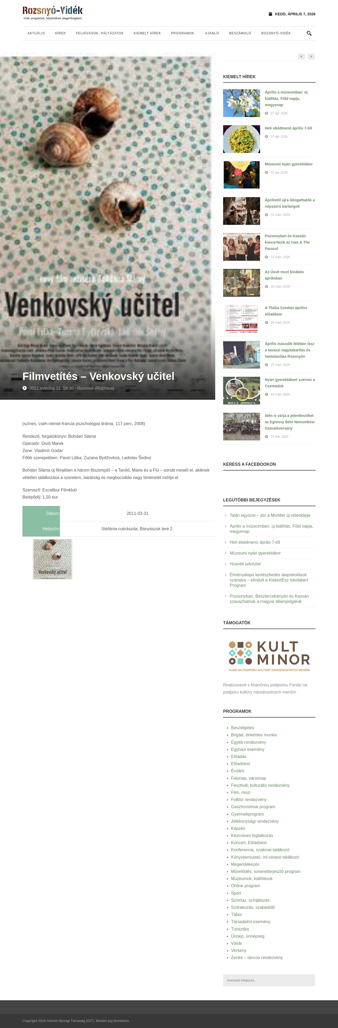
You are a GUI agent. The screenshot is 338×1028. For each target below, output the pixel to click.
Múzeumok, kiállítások (252, 878)
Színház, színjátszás (250, 900)
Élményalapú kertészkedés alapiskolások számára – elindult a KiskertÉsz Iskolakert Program (269, 580)
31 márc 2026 (280, 215)
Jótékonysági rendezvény (255, 821)
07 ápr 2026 (279, 113)
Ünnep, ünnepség (247, 936)
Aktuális (36, 33)
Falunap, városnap (248, 778)
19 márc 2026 (280, 394)
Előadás (238, 756)
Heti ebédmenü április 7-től (288, 128)
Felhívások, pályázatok (100, 33)
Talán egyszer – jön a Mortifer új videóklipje (270, 515)
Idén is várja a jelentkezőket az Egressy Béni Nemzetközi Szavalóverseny (289, 421)
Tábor (236, 914)
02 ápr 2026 (279, 172)
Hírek (60, 33)
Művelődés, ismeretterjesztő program (266, 871)
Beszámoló (240, 33)
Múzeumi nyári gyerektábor (289, 164)
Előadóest (240, 763)
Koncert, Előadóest (249, 842)
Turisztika (240, 929)
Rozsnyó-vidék (276, 33)
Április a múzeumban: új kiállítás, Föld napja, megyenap (286, 98)
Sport (236, 893)
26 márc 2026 (280, 322)
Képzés (238, 828)
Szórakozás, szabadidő (253, 907)
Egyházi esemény (247, 749)
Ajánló (212, 33)
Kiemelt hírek (147, 33)
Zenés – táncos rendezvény (257, 957)
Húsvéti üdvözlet (245, 564)
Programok (182, 33)
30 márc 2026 (280, 287)
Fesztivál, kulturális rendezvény (260, 785)
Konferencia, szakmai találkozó (260, 850)
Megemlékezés (245, 864)
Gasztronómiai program (253, 806)
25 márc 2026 (280, 365)
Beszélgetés (242, 727)
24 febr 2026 (279, 437)
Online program (245, 885)
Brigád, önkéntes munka (254, 735)
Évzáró (237, 771)
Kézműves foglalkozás (252, 835)
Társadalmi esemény (250, 921)
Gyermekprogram (247, 814)
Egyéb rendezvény (248, 742)
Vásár (236, 943)
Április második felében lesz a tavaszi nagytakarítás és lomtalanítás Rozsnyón (289, 350)
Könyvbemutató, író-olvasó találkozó (265, 857)
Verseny (238, 950)
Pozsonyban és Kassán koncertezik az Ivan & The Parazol (287, 242)
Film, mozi (240, 792)
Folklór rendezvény (249, 799)
